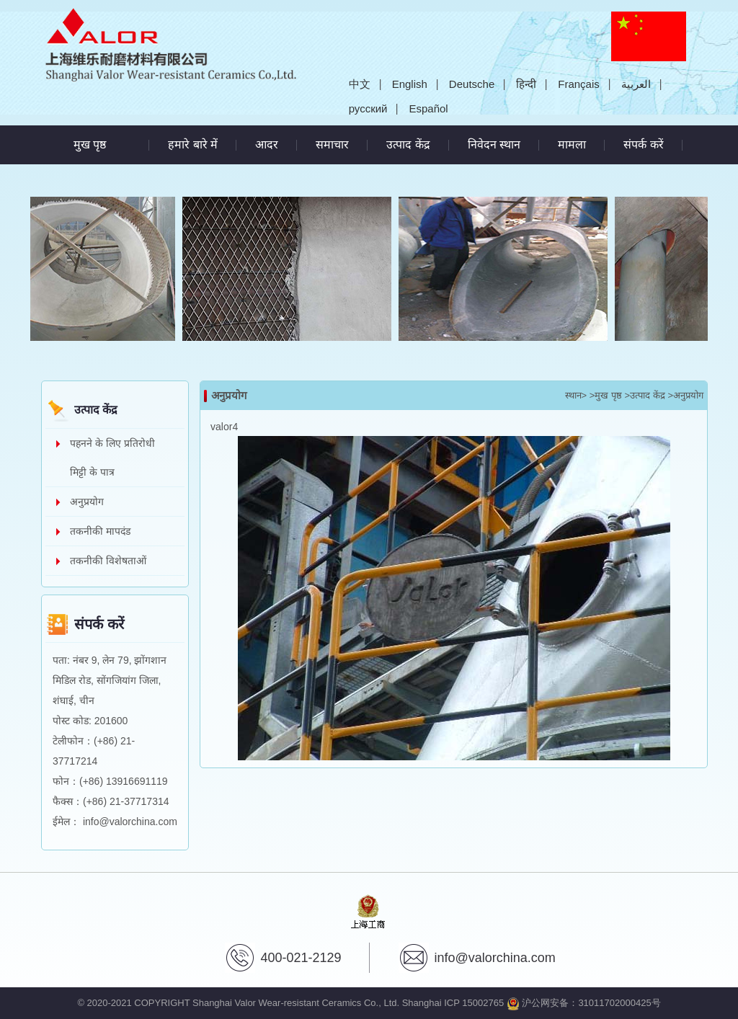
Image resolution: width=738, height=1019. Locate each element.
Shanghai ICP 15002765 (453, 1002)
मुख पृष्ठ (90, 144)
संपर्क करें (643, 144)
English (409, 84)
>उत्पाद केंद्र (645, 395)
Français (579, 84)
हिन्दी (526, 84)
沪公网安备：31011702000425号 (584, 1002)
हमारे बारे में (193, 144)
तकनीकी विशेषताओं (108, 560)
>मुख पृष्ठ (606, 395)
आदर (266, 144)
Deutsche (471, 84)
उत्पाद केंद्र (408, 144)
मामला (572, 144)
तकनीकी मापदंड (100, 531)
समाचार (332, 144)
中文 (359, 84)
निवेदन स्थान (494, 144)
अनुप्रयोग (87, 501)
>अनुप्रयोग (685, 395)
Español (428, 108)
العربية (636, 84)
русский (368, 108)
